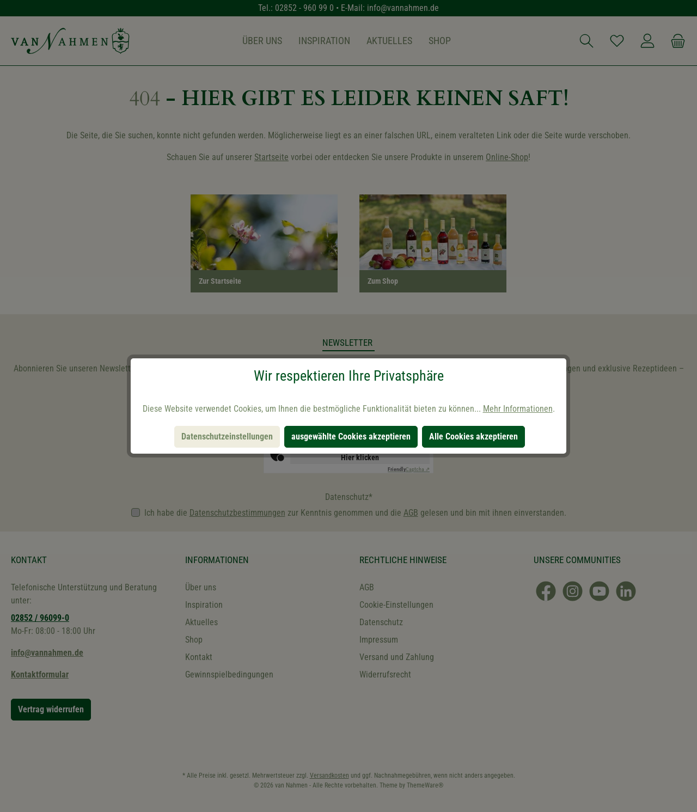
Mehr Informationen (518, 409)
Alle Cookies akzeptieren (473, 436)
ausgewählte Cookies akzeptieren (351, 436)
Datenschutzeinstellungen (227, 436)
